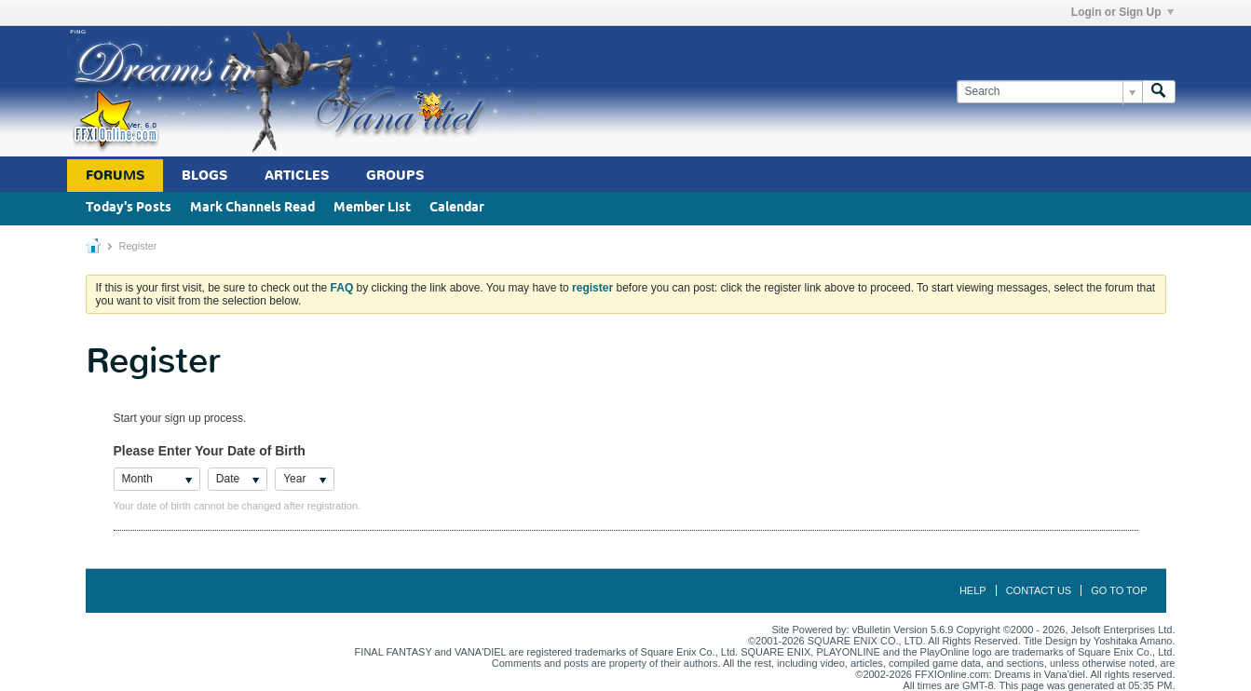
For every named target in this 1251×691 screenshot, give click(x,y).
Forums (115, 175)
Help (972, 590)
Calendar (456, 208)
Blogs (204, 175)
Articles (297, 175)
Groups (395, 175)
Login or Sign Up (1122, 12)
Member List (372, 208)
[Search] (1049, 91)
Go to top (1119, 590)
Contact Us (1039, 590)
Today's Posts (128, 208)
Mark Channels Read (252, 208)
